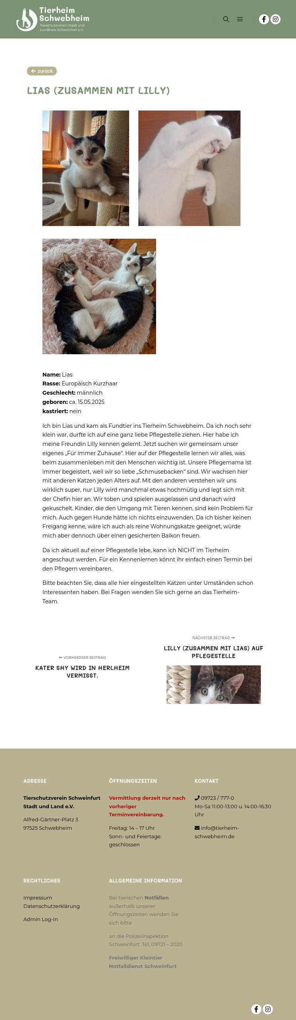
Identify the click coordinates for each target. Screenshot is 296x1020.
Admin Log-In (41, 919)
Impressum (38, 897)
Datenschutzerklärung (52, 906)
